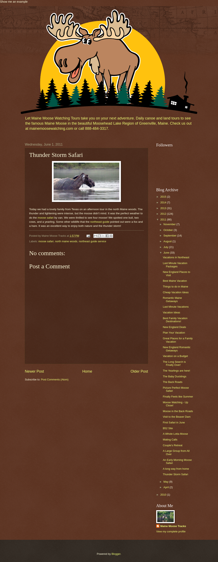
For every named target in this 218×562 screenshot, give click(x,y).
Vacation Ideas (171, 312)
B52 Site (168, 428)
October (168, 230)
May (166, 481)
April (166, 487)
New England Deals (174, 327)
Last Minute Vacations (176, 306)
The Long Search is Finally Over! (174, 363)
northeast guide (100, 221)
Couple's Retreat (172, 445)
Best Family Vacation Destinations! (175, 320)
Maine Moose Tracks (173, 526)
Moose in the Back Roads (178, 411)
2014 (163, 202)
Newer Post (34, 371)
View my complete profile (171, 531)
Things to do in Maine (175, 286)
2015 (163, 196)
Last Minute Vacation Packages (175, 265)
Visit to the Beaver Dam (176, 416)
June (166, 252)
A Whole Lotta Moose (175, 433)
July (166, 247)
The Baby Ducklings (174, 376)
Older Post (139, 371)
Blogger (115, 553)
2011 (163, 219)
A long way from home (176, 468)
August (167, 241)
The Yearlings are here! (176, 370)
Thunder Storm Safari (175, 474)
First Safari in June (174, 422)
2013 (163, 208)
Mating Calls (170, 439)
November (169, 224)
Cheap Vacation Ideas (176, 292)
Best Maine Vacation (175, 280)
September (170, 235)
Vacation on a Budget (175, 356)
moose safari (45, 217)
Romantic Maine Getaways (172, 299)
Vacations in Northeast (176, 257)
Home (87, 371)
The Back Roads (172, 382)
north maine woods (66, 241)
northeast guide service (92, 241)
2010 (163, 494)
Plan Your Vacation (174, 332)
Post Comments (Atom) (55, 379)
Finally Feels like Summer (178, 396)
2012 (163, 213)
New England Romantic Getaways (176, 349)
